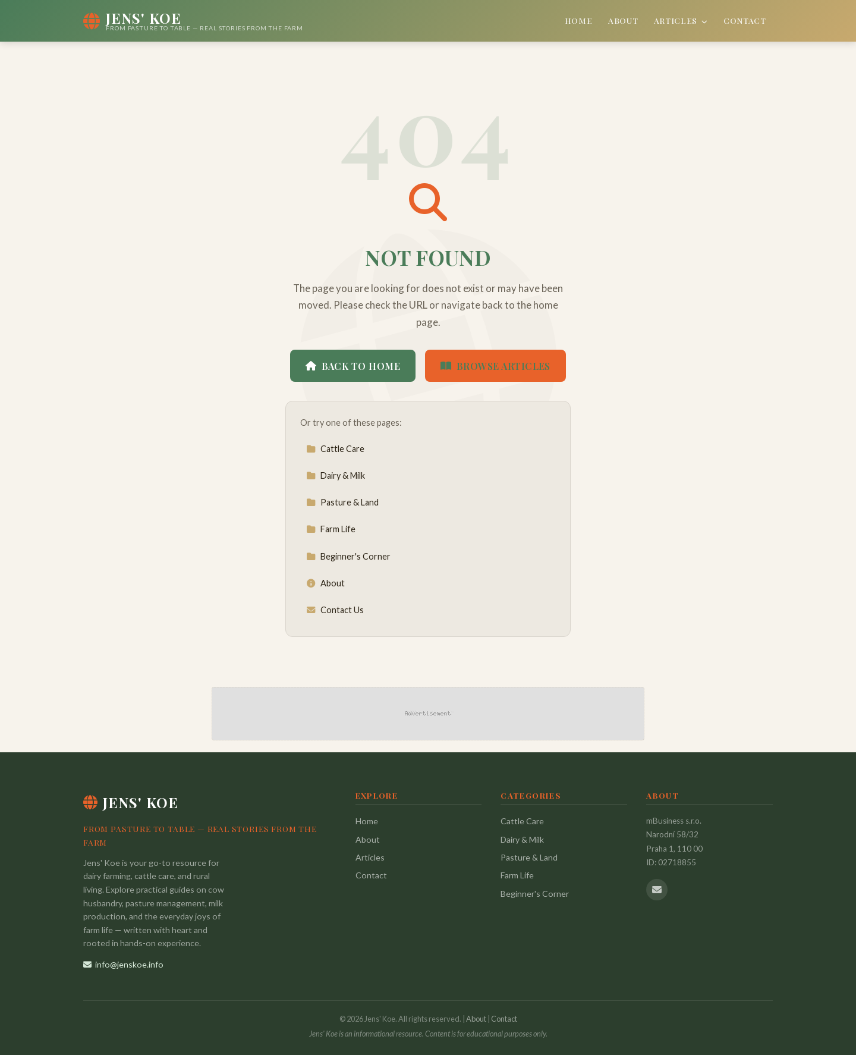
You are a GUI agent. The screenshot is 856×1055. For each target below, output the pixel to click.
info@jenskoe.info (123, 964)
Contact (744, 20)
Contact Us (335, 610)
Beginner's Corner (348, 556)
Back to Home (353, 366)
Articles (681, 20)
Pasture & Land (342, 502)
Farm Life (330, 529)
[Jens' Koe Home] (193, 21)
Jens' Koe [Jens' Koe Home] (130, 802)
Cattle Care (335, 449)
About (623, 20)
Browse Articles (495, 366)
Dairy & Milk (335, 475)
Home (579, 20)
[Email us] (657, 889)
